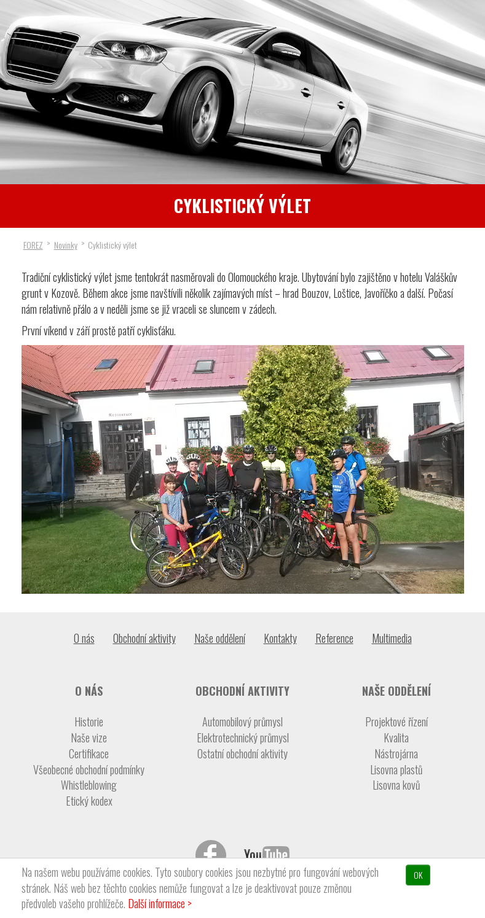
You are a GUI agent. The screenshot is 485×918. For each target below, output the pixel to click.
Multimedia (392, 638)
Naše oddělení (219, 638)
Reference (334, 638)
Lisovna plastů (396, 769)
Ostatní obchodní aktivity (242, 753)
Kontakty (280, 638)
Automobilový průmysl (242, 721)
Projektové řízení (396, 721)
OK (418, 874)
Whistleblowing (89, 785)
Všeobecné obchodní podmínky (88, 769)
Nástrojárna (396, 753)
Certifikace (89, 753)
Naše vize (89, 737)
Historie (88, 721)
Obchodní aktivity (144, 638)
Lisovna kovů (396, 785)
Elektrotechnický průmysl (243, 737)
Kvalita (396, 737)
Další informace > (160, 903)
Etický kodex (89, 801)
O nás (84, 638)
